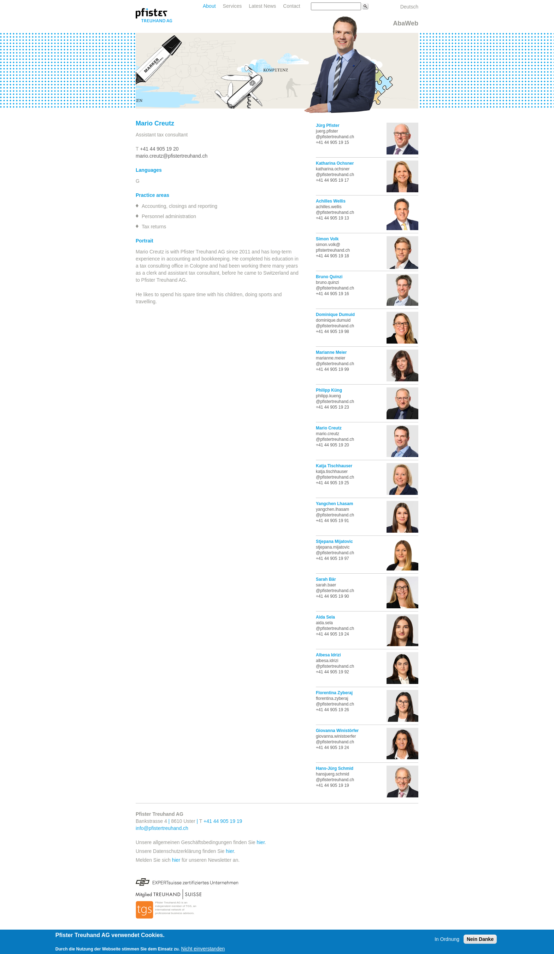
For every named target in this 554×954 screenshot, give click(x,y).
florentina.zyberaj (332, 698)
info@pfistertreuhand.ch (162, 828)
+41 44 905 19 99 (332, 369)
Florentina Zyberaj (334, 692)
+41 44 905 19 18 (332, 255)
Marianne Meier (331, 352)
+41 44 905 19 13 (332, 218)
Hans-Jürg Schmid (334, 768)
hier (261, 842)
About (209, 6)
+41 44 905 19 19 (332, 785)
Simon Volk (327, 238)
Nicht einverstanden (203, 949)
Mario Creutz (329, 428)
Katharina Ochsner (335, 163)
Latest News (262, 6)
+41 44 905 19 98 (332, 331)
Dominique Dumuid (335, 314)
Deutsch (409, 7)
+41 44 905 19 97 (332, 558)
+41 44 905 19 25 (332, 482)
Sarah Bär (326, 579)
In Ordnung (447, 939)
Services (232, 6)
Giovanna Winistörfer (337, 730)
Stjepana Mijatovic (334, 541)
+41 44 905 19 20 (159, 149)
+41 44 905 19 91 (332, 520)
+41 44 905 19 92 (332, 671)
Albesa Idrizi (328, 654)
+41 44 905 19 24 (332, 634)
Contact (291, 6)
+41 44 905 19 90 (332, 596)
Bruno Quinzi (329, 276)
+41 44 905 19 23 (332, 407)
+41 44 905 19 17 (332, 180)
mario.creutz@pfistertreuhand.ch (171, 156)
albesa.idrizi (327, 660)
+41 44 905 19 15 (332, 142)
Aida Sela (325, 617)
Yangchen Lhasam (334, 503)
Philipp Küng (329, 390)
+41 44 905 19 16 (332, 293)
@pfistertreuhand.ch (335, 666)
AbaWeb (405, 23)
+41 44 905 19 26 (332, 709)
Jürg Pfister (328, 125)
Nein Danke (480, 939)
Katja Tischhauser (334, 465)
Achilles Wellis (331, 201)
